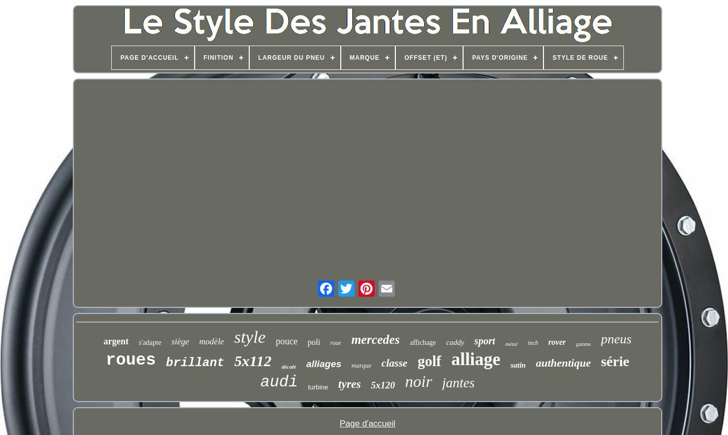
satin (518, 365)
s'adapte (150, 342)
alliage (475, 359)
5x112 (253, 360)
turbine (318, 387)
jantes (458, 382)
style (249, 337)
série (615, 361)
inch (533, 342)
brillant (195, 363)
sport (484, 340)
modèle (211, 341)
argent (116, 341)
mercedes (375, 339)
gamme (583, 344)
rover (557, 342)
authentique (563, 363)
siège (180, 341)
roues (131, 360)
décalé (289, 367)
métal (511, 344)
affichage (423, 342)
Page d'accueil (367, 423)
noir (418, 381)
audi (279, 382)
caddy (455, 342)
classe (394, 363)
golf (429, 361)
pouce (286, 341)
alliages (324, 364)
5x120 (383, 385)
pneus (616, 339)
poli (313, 342)
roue (335, 342)
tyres (349, 384)
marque (361, 365)
